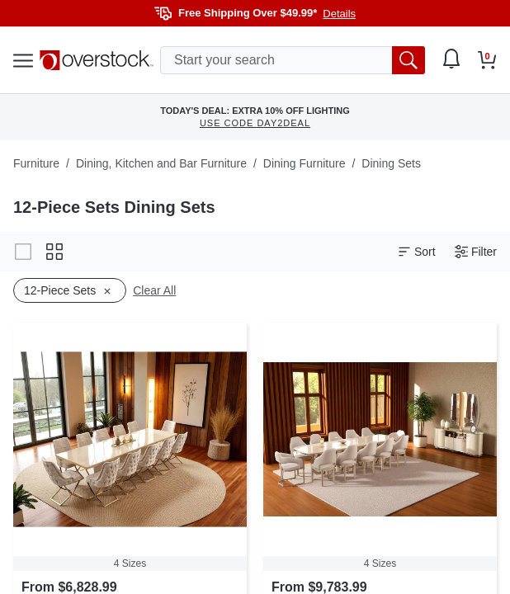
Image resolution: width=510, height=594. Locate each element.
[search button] (408, 60)
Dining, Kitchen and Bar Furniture (161, 163)
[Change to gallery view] (23, 252)
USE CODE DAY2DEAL (255, 123)
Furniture (36, 163)
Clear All (154, 290)
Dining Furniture (304, 163)
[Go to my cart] (487, 60)
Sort (417, 252)
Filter (476, 252)
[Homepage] (96, 60)
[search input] (292, 60)
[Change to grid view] (54, 252)
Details (339, 13)
